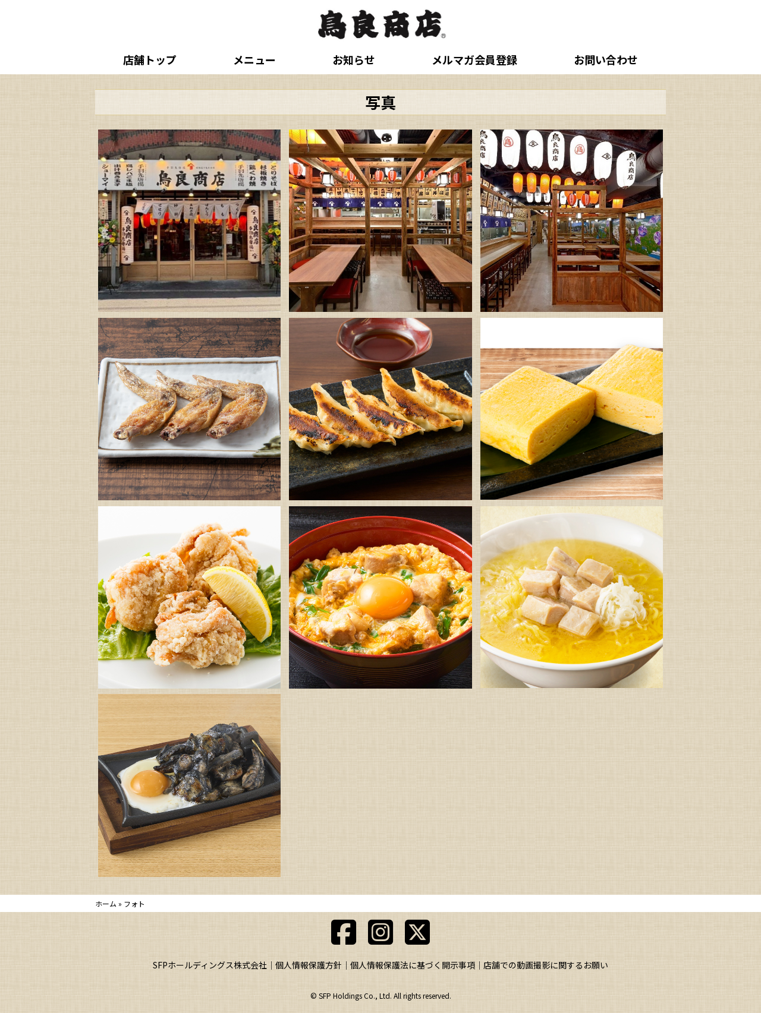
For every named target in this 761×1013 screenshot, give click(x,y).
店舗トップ (150, 59)
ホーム (106, 903)
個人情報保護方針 (308, 965)
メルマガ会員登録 (474, 59)
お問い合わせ (606, 59)
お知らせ (353, 59)
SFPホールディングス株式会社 (210, 965)
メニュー (254, 59)
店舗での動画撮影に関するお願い (545, 965)
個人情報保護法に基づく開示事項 (412, 965)
